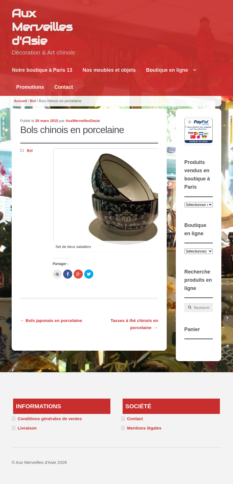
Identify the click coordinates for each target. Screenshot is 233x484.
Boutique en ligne (167, 70)
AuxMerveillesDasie (82, 121)
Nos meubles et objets (109, 70)
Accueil (20, 101)
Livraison (27, 428)
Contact (63, 87)
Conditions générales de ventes (50, 418)
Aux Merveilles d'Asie (42, 27)
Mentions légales (144, 428)
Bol (33, 101)
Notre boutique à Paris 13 (42, 70)
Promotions (30, 87)
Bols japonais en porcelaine (51, 320)
